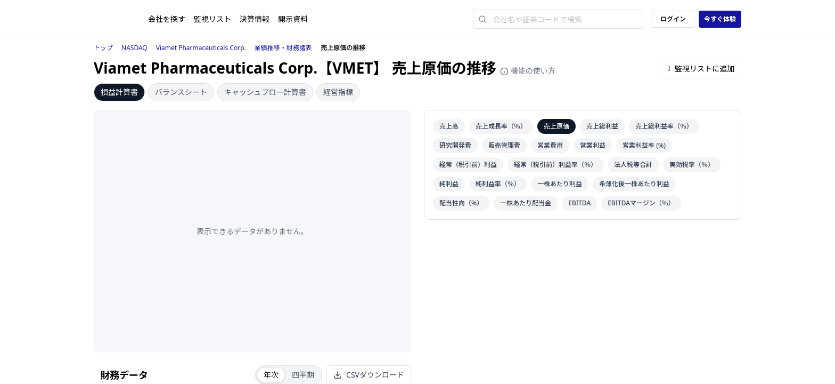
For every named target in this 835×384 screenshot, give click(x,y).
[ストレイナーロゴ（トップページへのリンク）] (121, 19)
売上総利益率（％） (664, 126)
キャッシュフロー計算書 (265, 92)
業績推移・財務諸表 (283, 47)
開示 (293, 19)
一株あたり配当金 (525, 202)
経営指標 (338, 92)
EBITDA (579, 202)
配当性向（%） (461, 202)
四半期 (303, 375)
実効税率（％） (691, 164)
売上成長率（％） (501, 126)
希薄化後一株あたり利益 (634, 183)
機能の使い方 (527, 71)
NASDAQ (134, 47)
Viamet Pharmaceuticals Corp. (201, 47)
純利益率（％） (498, 183)
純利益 (449, 183)
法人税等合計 (633, 164)
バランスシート (181, 92)
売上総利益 (602, 126)
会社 (166, 19)
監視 (212, 19)
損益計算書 (119, 92)
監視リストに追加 (701, 68)
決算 (254, 19)
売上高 (449, 126)
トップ (103, 47)
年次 (271, 375)
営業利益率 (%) (644, 145)
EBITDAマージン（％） (641, 202)
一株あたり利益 (559, 183)
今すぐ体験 (720, 18)
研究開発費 (455, 145)
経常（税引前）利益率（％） (555, 164)
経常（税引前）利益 (468, 164)
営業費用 (550, 145)
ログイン (673, 18)
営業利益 (592, 145)
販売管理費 (504, 145)
